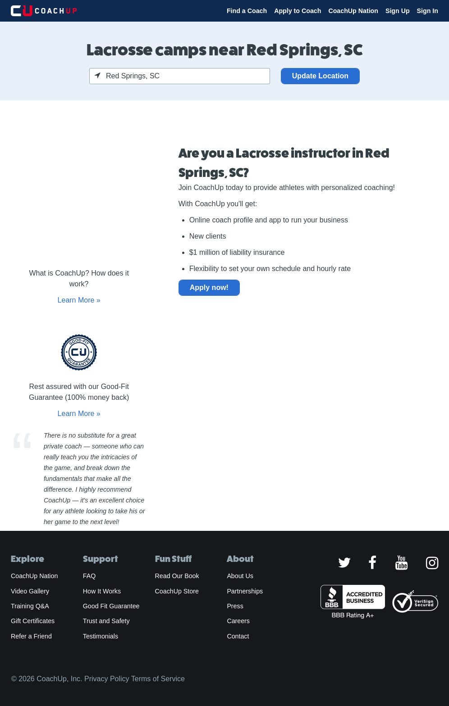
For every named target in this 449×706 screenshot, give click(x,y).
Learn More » (79, 300)
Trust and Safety (106, 621)
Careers (238, 621)
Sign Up (397, 10)
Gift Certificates (33, 621)
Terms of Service (158, 679)
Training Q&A (30, 606)
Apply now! (209, 287)
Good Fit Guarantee (111, 606)
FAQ (89, 575)
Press (235, 606)
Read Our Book (177, 575)
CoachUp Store (177, 591)
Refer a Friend (31, 636)
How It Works (102, 591)
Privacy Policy (106, 679)
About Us (240, 575)
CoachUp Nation (353, 10)
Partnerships (245, 591)
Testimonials (100, 636)
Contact (238, 636)
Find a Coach (247, 10)
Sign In (427, 10)
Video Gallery (30, 591)
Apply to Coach (297, 10)
